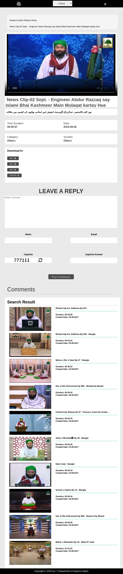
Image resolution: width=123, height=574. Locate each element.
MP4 (13, 158)
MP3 (13, 164)
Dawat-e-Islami (17, 20)
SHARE (14, 175)
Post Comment (61, 277)
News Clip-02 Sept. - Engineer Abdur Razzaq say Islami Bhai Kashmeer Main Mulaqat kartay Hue (55, 26)
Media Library (30, 20)
